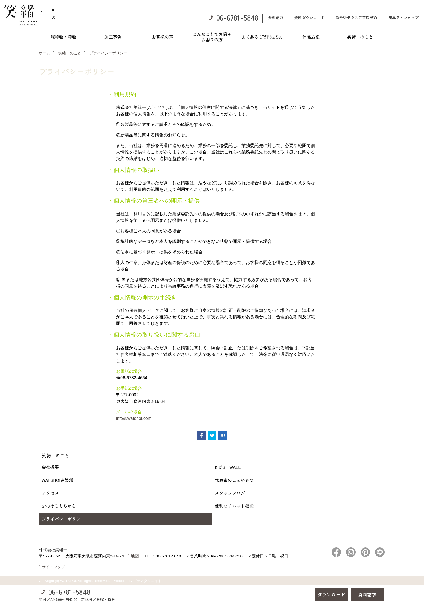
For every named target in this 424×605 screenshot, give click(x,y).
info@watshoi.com (133, 418)
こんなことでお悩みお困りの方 (212, 37)
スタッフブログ (230, 493)
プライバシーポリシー (63, 519)
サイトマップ (53, 567)
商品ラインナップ (403, 17)
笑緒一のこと (360, 37)
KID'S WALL (228, 467)
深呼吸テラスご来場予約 (356, 17)
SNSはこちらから (59, 506)
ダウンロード (331, 594)
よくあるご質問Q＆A (261, 37)
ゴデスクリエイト (147, 581)
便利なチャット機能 (234, 506)
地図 (135, 556)
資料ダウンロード (309, 17)
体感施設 (311, 37)
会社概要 (50, 467)
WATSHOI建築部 (57, 480)
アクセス (50, 493)
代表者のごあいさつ (234, 480)
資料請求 (275, 17)
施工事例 (113, 37)
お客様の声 (162, 37)
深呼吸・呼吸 (64, 37)
